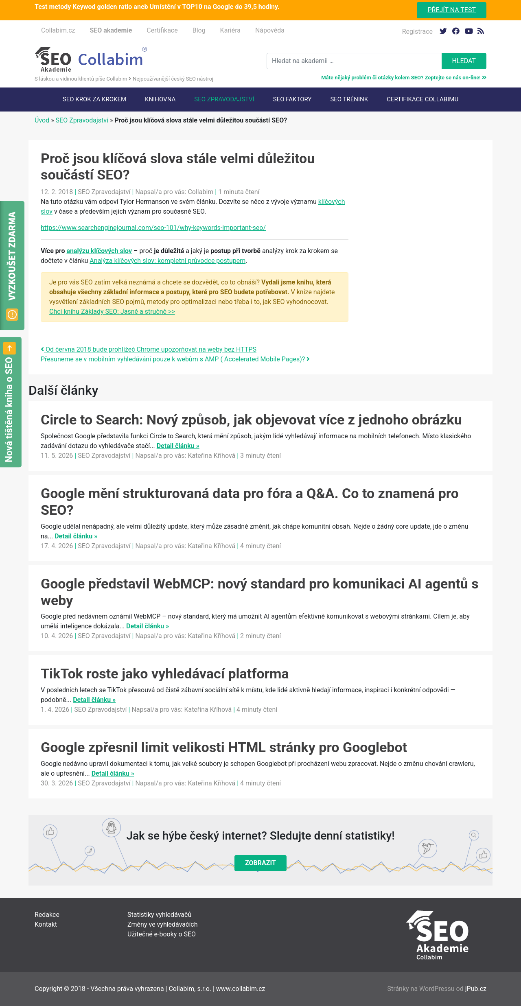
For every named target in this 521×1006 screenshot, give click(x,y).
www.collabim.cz (240, 989)
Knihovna (160, 99)
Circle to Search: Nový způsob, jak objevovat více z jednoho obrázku (251, 419)
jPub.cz (475, 989)
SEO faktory (292, 99)
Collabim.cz (58, 30)
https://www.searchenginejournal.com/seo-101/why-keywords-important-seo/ (153, 228)
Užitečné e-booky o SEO (161, 934)
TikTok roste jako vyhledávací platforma (165, 673)
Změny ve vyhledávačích (162, 924)
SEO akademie (111, 30)
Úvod (42, 120)
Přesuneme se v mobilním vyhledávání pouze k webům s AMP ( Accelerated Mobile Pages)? (175, 359)
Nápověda (270, 30)
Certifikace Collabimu (422, 99)
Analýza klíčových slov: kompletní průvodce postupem (167, 261)
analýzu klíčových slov (99, 251)
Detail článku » (178, 446)
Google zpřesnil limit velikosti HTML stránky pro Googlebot (224, 747)
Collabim (200, 192)
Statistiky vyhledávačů (159, 915)
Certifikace (162, 30)
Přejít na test (451, 10)
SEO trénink (349, 99)
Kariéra (230, 30)
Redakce (47, 915)
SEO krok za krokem (94, 99)
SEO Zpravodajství (224, 99)
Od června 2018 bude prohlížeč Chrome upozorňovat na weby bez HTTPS (148, 349)
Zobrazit (260, 863)
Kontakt (46, 924)
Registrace (417, 31)
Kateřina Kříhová (211, 455)
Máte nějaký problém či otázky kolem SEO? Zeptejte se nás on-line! (403, 77)
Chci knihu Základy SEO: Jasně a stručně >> (112, 311)
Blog (199, 30)
